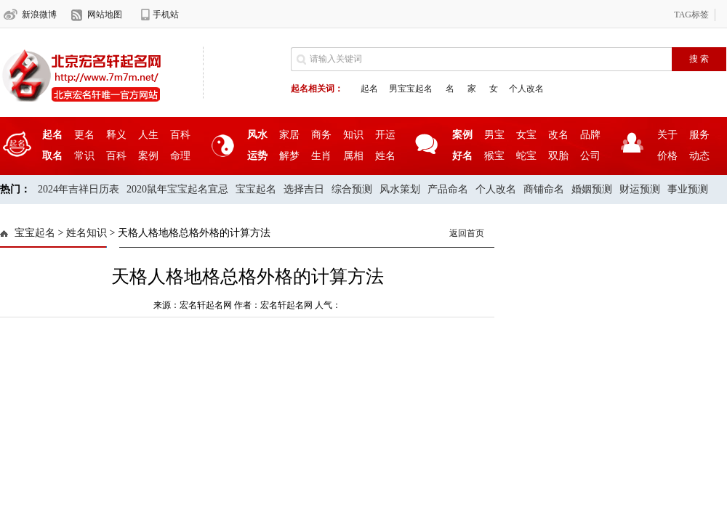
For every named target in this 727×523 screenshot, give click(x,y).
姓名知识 (86, 232)
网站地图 (104, 14)
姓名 (385, 155)
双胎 (558, 155)
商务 (321, 134)
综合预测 (352, 189)
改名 (558, 134)
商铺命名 (543, 189)
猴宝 (494, 155)
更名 (84, 134)
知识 (353, 134)
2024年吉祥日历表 (78, 189)
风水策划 (399, 189)
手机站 (166, 14)
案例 (148, 155)
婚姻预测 (591, 189)
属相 (353, 155)
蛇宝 (526, 155)
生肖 (321, 155)
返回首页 (466, 233)
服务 (699, 134)
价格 (667, 155)
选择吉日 (304, 189)
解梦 (289, 155)
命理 (180, 155)
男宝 (494, 134)
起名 (369, 89)
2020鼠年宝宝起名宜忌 (177, 189)
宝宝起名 (256, 189)
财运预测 (639, 189)
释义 (116, 134)
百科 (180, 134)
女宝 (526, 134)
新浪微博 (39, 14)
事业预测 (687, 189)
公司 (590, 155)
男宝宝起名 (411, 89)
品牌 (590, 134)
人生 (148, 134)
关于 (667, 134)
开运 (385, 134)
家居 (289, 134)
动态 (699, 155)
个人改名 (526, 89)
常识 (84, 155)
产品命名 (447, 189)
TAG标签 (691, 14)
